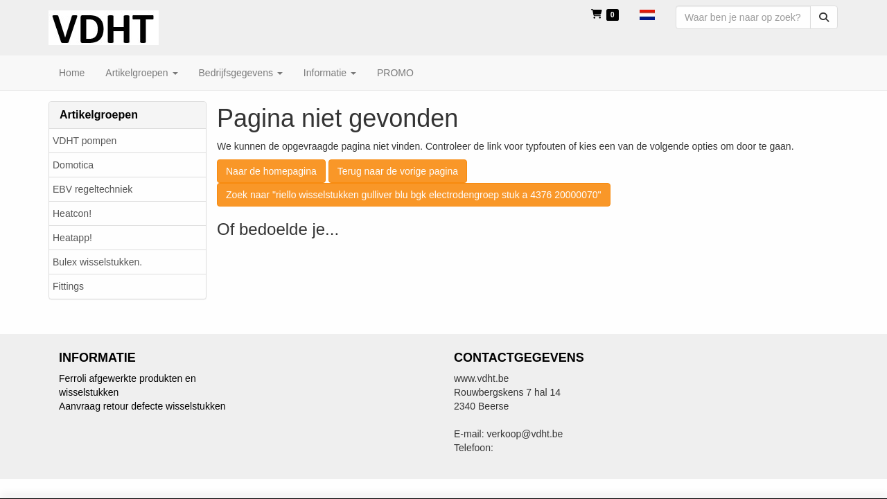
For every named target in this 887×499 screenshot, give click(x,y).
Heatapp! (72, 237)
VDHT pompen (84, 140)
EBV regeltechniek (92, 189)
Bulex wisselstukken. (97, 262)
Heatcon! (72, 213)
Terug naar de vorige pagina (397, 171)
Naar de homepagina (271, 171)
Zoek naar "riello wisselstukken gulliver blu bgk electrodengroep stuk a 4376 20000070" (413, 194)
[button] (647, 14)
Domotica (73, 164)
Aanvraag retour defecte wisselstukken (142, 406)
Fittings (68, 286)
